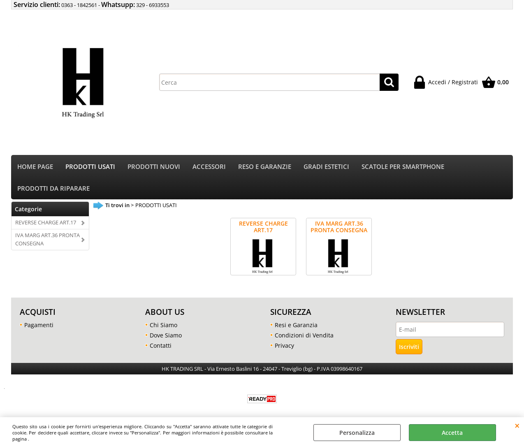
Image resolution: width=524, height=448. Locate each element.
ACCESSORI (209, 166)
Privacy (284, 345)
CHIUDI (517, 425)
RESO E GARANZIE (264, 166)
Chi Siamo (163, 325)
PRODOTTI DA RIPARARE (53, 188)
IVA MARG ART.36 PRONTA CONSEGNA (47, 239)
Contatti (161, 345)
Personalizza (357, 432)
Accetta (452, 432)
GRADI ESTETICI (326, 166)
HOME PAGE (35, 166)
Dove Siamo (166, 335)
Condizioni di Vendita (304, 335)
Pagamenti (38, 325)
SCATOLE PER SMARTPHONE (403, 166)
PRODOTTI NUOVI (154, 166)
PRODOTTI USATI (90, 166)
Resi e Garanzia (296, 325)
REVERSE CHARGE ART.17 (45, 222)
